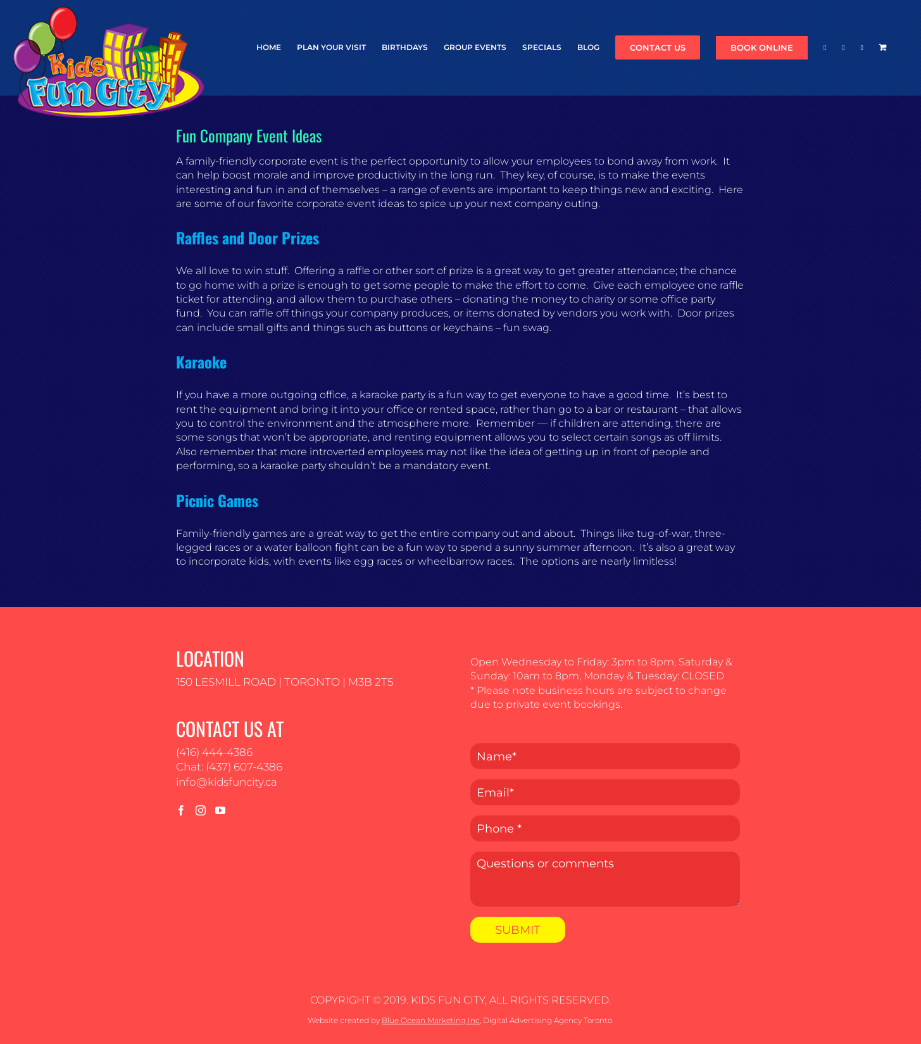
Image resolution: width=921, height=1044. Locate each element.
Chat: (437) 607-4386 (229, 766)
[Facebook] (181, 810)
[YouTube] (220, 810)
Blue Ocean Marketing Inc (431, 1020)
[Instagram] (201, 810)
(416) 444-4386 (214, 752)
